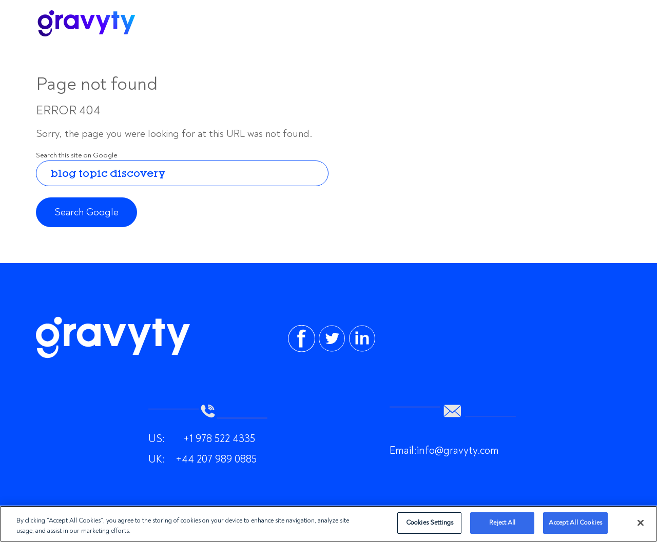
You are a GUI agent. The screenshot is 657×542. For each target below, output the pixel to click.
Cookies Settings (429, 522)
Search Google (86, 212)
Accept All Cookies (575, 522)
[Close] (640, 522)
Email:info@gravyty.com (444, 450)
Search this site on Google (76, 155)
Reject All (502, 522)
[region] (328, 524)
